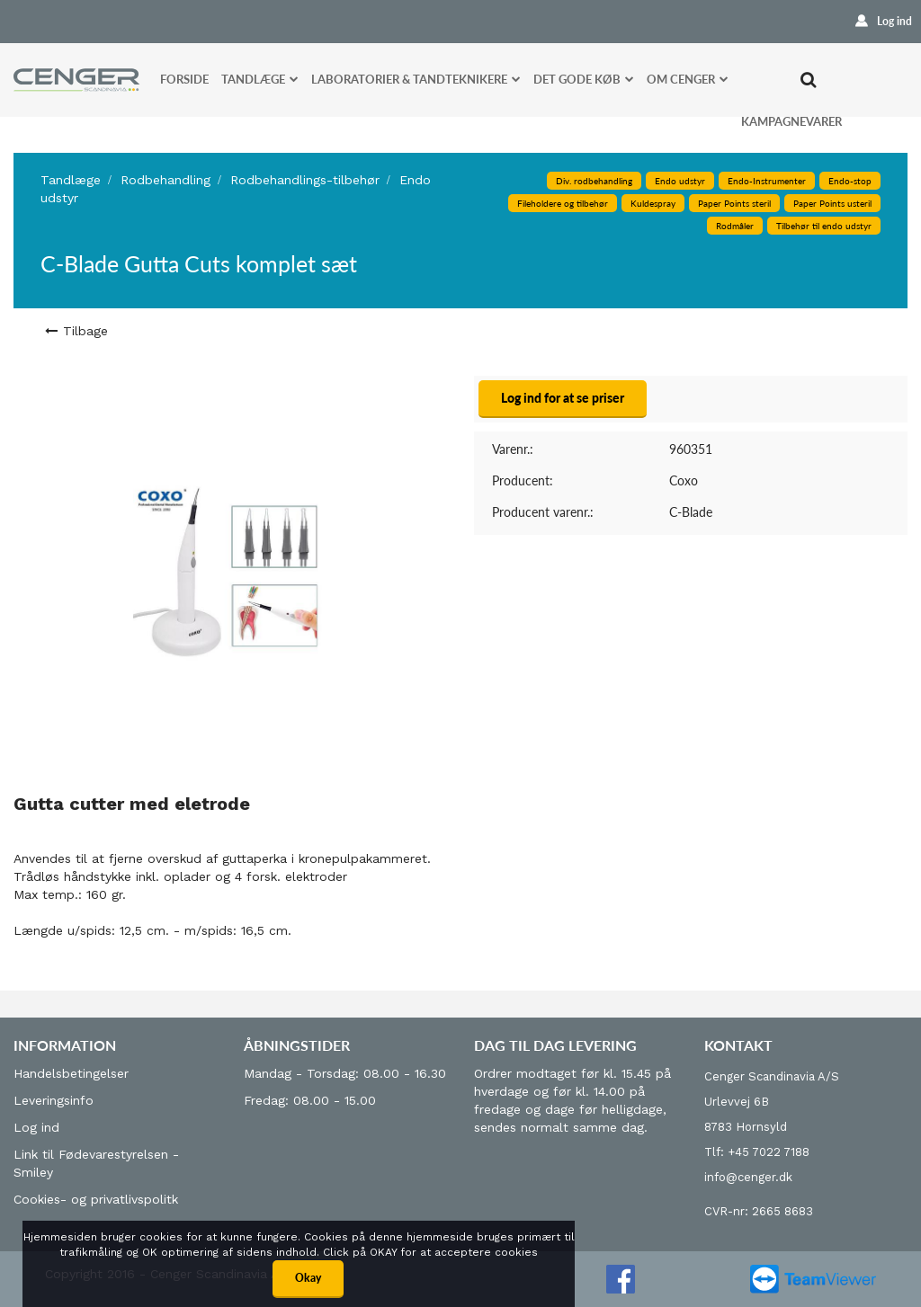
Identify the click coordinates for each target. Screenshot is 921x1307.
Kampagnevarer (791, 121)
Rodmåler (735, 225)
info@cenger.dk (748, 1177)
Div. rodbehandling (594, 180)
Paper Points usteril (832, 203)
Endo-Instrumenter (767, 180)
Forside (184, 79)
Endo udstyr (680, 180)
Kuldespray (652, 203)
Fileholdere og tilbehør (562, 203)
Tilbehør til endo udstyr (824, 225)
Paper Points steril (734, 203)
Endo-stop (850, 180)
